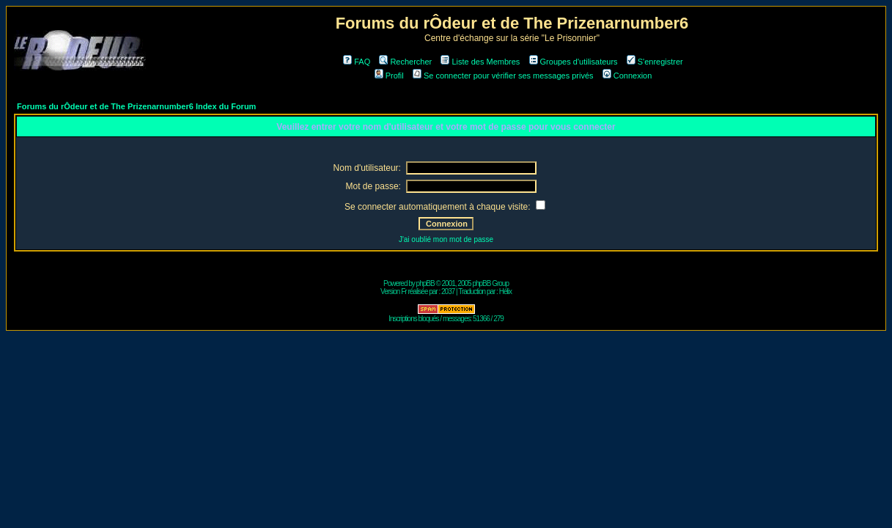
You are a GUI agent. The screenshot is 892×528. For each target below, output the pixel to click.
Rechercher (405, 61)
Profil (389, 75)
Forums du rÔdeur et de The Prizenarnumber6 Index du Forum (136, 106)
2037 (447, 291)
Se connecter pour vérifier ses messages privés (503, 75)
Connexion (627, 75)
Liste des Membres (480, 61)
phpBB (425, 283)
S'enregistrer (655, 61)
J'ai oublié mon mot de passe (446, 239)
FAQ (356, 61)
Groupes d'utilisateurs (573, 61)
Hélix (505, 291)
